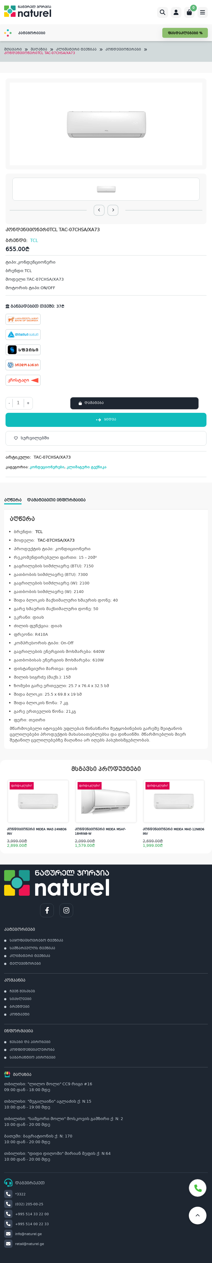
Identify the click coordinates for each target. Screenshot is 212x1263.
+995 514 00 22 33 (26, 1224)
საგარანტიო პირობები (32, 1057)
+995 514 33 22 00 (26, 1214)
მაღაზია (39, 50)
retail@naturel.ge (24, 1244)
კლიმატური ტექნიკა (76, 50)
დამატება (94, 403)
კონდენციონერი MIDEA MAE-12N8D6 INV (173, 832)
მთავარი (13, 50)
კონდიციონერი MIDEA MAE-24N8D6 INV (37, 832)
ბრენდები (20, 1006)
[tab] (15, 498)
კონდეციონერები (123, 50)
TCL (34, 240)
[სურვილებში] (106, 438)
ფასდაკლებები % (185, 33)
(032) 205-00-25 (23, 1204)
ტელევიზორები (25, 963)
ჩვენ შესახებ (22, 991)
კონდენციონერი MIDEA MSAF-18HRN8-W (100, 832)
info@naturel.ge (23, 1234)
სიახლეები (20, 999)
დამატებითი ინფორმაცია (56, 500)
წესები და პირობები (30, 1042)
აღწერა (13, 500)
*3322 (15, 1194)
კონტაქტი (20, 1014)
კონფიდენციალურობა (32, 1049)
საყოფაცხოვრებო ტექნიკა (36, 940)
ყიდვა (106, 420)
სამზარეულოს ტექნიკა (32, 948)
